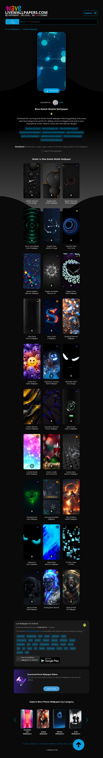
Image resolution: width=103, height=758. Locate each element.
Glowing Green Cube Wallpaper (32, 518)
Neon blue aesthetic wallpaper (51, 140)
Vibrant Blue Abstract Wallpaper (51, 563)
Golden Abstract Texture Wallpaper (31, 428)
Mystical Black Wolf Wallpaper (32, 608)
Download (51, 90)
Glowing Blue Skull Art (51, 607)
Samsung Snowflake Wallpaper (51, 518)
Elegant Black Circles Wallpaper (51, 202)
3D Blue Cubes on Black (71, 563)
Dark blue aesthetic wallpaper (30, 132)
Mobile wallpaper (30, 29)
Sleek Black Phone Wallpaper (32, 337)
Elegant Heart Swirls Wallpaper (71, 292)
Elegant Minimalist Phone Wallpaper (71, 202)
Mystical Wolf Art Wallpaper (71, 608)
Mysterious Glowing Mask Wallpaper (51, 383)
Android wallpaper (32, 631)
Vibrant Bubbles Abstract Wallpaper (32, 292)
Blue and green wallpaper (72, 136)
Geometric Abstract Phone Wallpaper (51, 428)
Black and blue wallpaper (30, 136)
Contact (26, 744)
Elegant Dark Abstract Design (51, 247)
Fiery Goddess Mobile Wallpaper (71, 518)
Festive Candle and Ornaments (51, 473)
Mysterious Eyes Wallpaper (32, 563)
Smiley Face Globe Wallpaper (32, 383)
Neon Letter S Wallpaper (51, 337)
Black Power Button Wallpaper (71, 428)
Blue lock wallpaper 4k (50, 129)
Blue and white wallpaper (68, 129)
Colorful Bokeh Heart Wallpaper (32, 473)
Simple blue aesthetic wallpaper (53, 132)
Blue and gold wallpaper (75, 132)
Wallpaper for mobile (33, 129)
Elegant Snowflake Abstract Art (51, 292)
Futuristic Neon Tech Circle (71, 247)
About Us (34, 744)
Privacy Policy (63, 744)
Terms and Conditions (47, 744)
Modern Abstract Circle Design (32, 202)
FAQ (71, 744)
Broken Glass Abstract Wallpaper (71, 473)
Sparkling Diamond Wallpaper (71, 337)
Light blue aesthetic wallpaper (51, 136)
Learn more (51, 689)
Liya (57, 102)
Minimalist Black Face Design (71, 383)
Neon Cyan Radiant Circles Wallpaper (32, 247)
